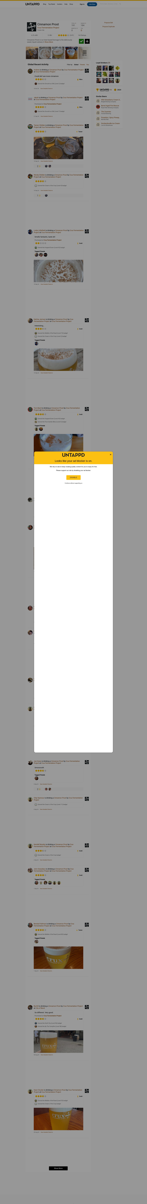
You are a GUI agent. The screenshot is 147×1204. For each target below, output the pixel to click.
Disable (73, 477)
